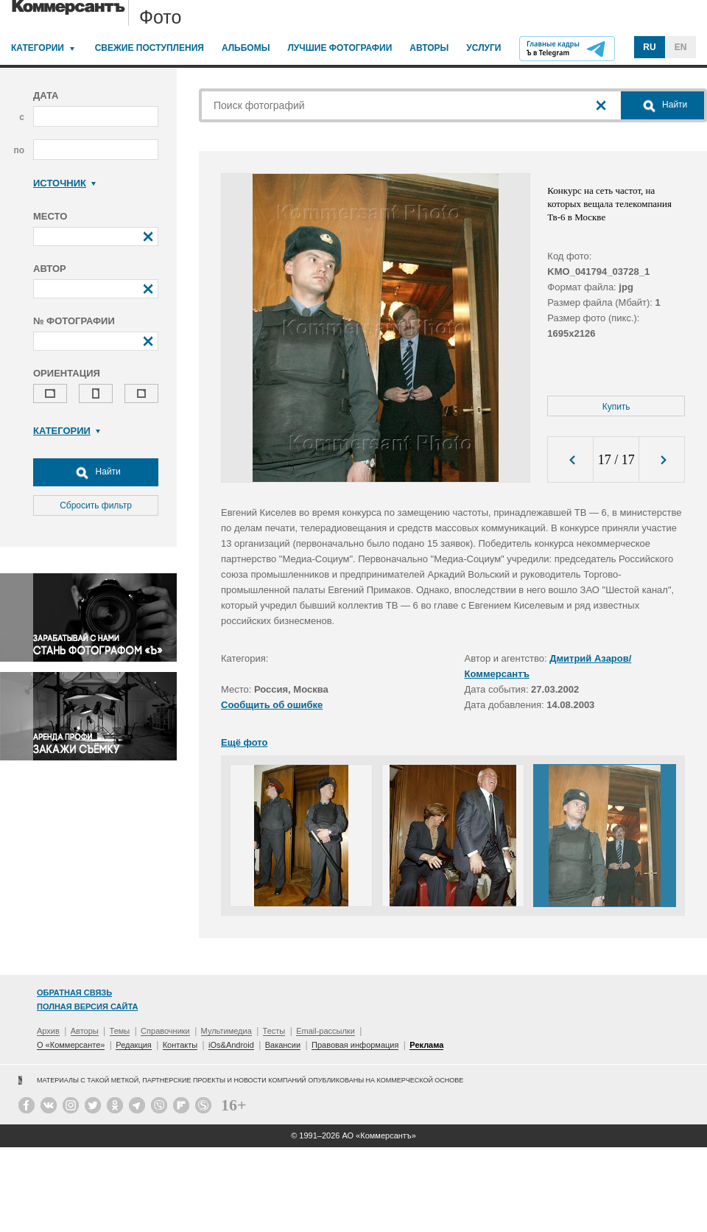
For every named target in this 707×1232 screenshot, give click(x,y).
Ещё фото (244, 742)
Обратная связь (74, 992)
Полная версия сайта (87, 1006)
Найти (96, 472)
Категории (37, 48)
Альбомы (246, 48)
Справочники (165, 1030)
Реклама (426, 1044)
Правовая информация (355, 1044)
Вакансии (283, 1044)
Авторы (429, 48)
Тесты (274, 1030)
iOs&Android (231, 1044)
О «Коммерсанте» (71, 1044)
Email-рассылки (325, 1030)
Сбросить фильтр (96, 505)
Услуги (483, 48)
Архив (48, 1030)
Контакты (180, 1044)
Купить (616, 407)
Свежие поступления (149, 48)
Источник (64, 183)
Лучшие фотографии (339, 48)
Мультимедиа (226, 1030)
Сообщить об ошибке (272, 704)
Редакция (133, 1044)
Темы (120, 1030)
